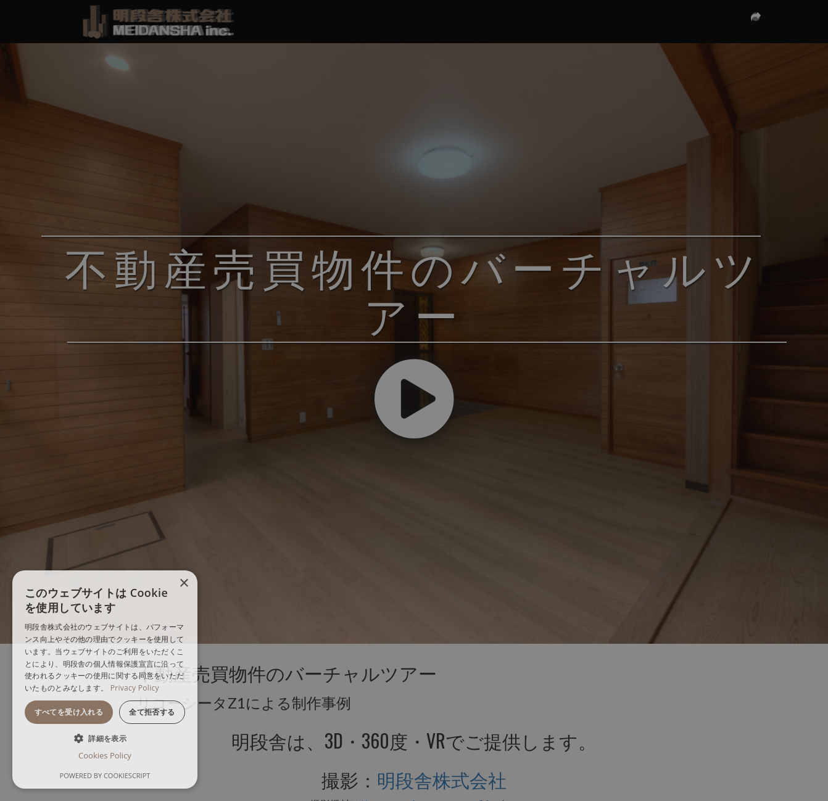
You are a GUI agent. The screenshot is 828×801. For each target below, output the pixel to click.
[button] (105, 738)
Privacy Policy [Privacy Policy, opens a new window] (134, 688)
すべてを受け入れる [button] (69, 712)
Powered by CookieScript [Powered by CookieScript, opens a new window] (105, 775)
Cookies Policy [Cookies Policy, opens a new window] (104, 755)
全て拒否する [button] (152, 712)
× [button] (183, 583)
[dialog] (104, 679)
